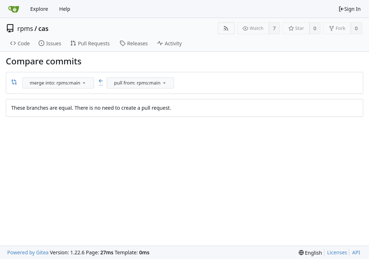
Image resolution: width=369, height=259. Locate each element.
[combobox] (58, 82)
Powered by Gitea (28, 252)
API (356, 252)
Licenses (337, 252)
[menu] (83, 82)
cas (43, 28)
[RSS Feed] (226, 28)
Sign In (349, 8)
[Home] (14, 9)
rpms (25, 28)
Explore (39, 8)
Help (64, 8)
